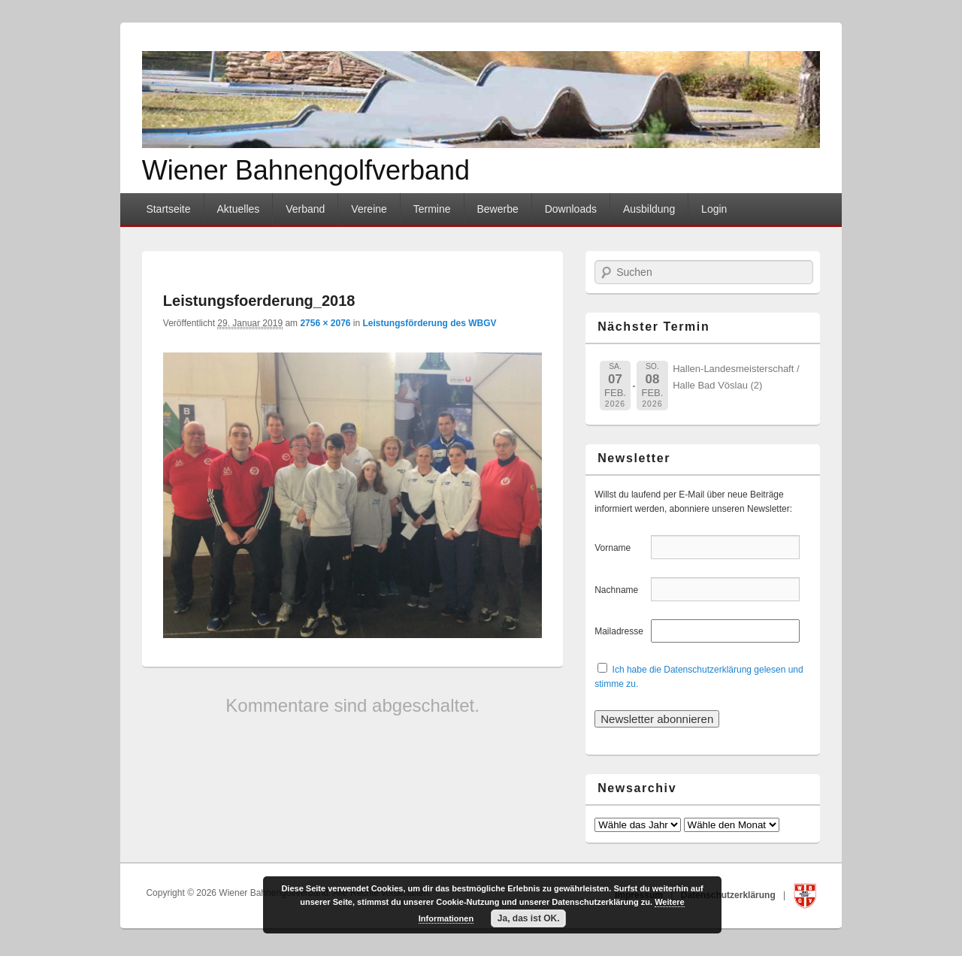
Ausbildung (649, 209)
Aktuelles (237, 209)
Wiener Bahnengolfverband (306, 170)
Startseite (168, 209)
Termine (432, 209)
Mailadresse (621, 631)
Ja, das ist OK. (529, 918)
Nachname (621, 590)
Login (714, 209)
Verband (305, 209)
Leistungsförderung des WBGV (430, 323)
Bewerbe (497, 209)
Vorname (621, 548)
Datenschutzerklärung (729, 895)
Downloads (571, 209)
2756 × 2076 (325, 323)
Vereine (368, 209)
